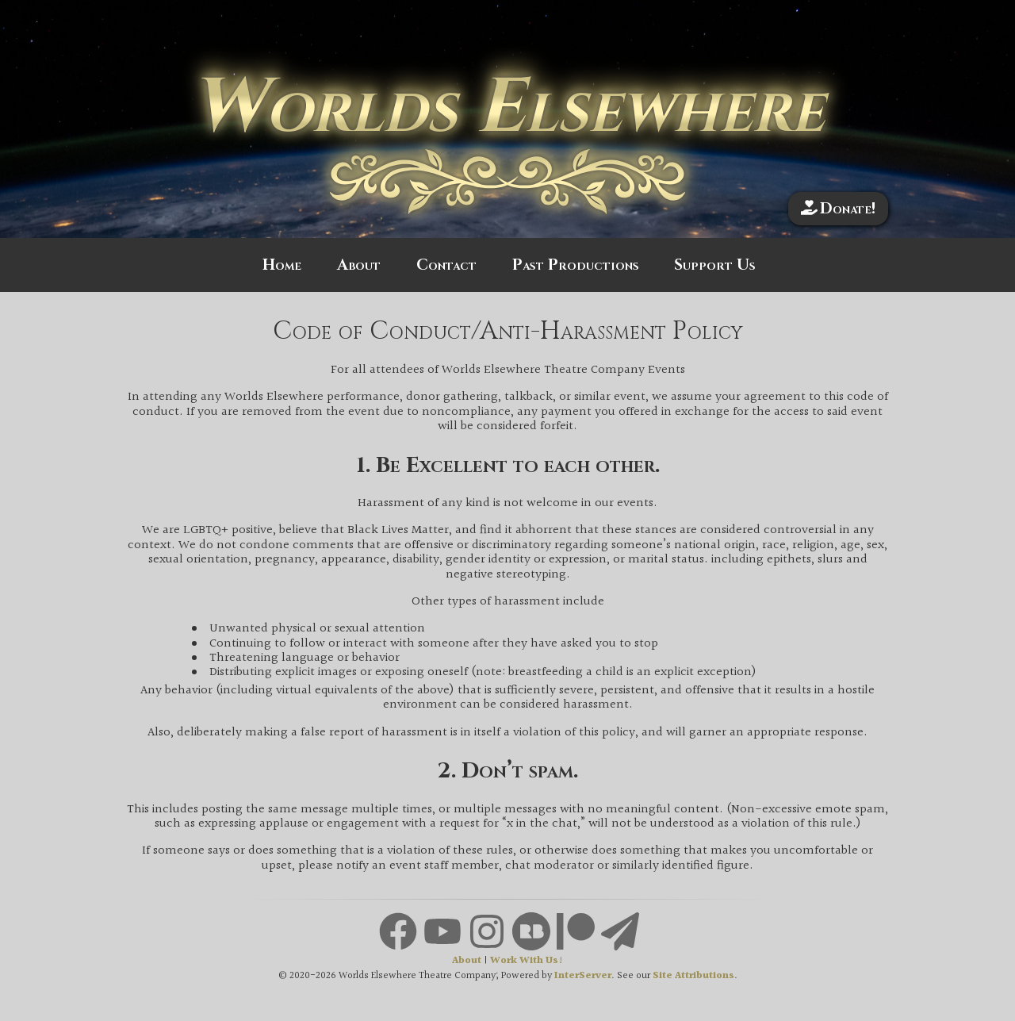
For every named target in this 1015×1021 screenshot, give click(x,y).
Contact (446, 265)
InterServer (582, 976)
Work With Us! (526, 961)
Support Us (715, 265)
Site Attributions (693, 976)
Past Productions (575, 265)
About (359, 265)
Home (281, 265)
